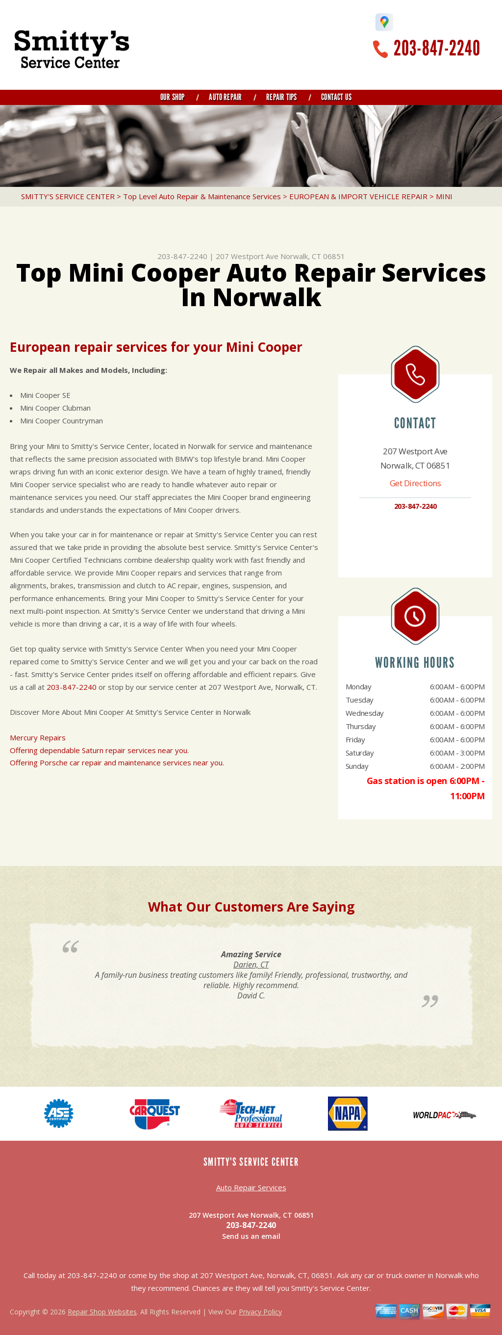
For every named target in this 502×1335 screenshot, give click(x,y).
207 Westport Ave (247, 256)
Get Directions (415, 483)
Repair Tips (281, 97)
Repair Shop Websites (102, 1311)
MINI (444, 196)
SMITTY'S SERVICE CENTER (68, 196)
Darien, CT (251, 964)
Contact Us (336, 97)
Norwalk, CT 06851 (312, 256)
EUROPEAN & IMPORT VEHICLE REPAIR (358, 196)
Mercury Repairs (38, 737)
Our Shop (172, 97)
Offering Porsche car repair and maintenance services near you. (117, 762)
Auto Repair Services (251, 1187)
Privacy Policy (260, 1311)
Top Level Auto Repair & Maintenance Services (202, 196)
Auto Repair (225, 97)
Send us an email (251, 1236)
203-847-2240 (437, 48)
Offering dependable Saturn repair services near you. (99, 750)
